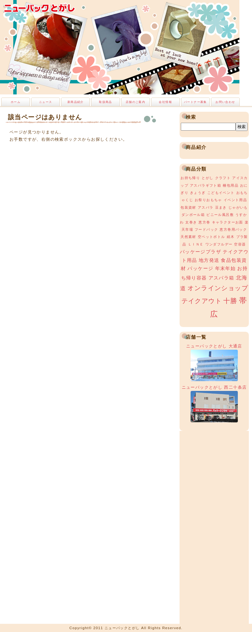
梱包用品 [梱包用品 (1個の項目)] (230, 185)
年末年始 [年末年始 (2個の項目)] (225, 268)
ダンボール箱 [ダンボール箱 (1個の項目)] (193, 215)
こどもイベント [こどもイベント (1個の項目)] (221, 193)
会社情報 (165, 102)
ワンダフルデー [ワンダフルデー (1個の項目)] (219, 244)
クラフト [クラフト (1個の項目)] (223, 178)
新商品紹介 (75, 102)
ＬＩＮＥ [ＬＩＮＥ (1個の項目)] (196, 244)
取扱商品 (105, 102)
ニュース (45, 102)
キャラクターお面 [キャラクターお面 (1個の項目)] (227, 222)
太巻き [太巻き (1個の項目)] (191, 222)
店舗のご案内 (135, 102)
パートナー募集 (195, 102)
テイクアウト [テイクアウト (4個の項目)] (201, 300)
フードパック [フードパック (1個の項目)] (206, 229)
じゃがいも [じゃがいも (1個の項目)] (238, 207)
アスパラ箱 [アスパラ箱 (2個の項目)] (221, 277)
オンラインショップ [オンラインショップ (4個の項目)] (217, 288)
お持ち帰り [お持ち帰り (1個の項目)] (190, 178)
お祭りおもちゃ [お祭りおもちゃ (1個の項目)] (208, 200)
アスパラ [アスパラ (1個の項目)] (206, 207)
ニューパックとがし (39, 8)
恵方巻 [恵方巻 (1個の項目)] (204, 222)
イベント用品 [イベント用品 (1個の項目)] (235, 200)
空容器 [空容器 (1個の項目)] (240, 244)
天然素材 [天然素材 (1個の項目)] (188, 237)
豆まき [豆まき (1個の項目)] (221, 207)
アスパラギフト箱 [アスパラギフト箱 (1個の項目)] (205, 185)
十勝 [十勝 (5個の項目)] (230, 301)
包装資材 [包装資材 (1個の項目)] (188, 207)
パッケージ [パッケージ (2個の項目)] (200, 268)
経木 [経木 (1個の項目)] (231, 237)
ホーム (15, 102)
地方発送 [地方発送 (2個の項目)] (209, 260)
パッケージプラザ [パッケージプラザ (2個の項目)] (200, 251)
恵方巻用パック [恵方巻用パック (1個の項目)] (233, 229)
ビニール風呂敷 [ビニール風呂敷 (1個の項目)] (220, 215)
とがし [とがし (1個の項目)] (207, 178)
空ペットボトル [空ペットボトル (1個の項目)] (211, 237)
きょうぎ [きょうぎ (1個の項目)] (198, 193)
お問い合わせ (225, 102)
